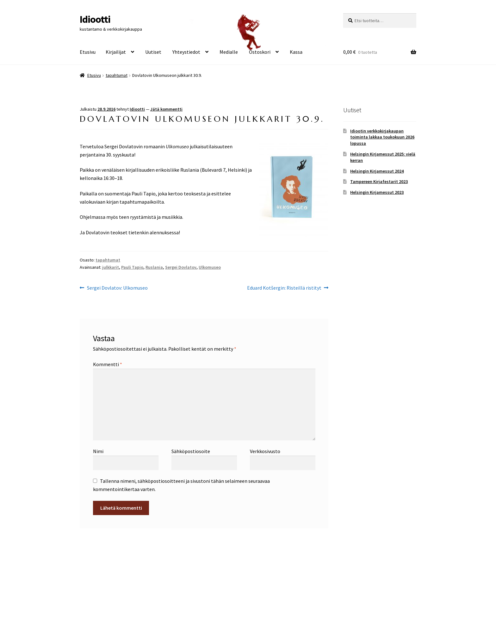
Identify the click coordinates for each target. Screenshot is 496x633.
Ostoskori (259, 52)
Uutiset (153, 52)
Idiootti (95, 19)
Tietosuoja (91, 596)
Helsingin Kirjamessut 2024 (377, 171)
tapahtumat (116, 75)
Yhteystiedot (186, 52)
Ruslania (154, 267)
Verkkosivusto (265, 451)
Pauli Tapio (132, 267)
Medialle (229, 52)
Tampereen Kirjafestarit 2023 (379, 181)
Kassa (296, 52)
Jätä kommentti (166, 109)
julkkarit (110, 267)
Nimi (98, 451)
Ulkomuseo (210, 267)
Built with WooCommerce (136, 596)
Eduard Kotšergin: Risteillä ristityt (284, 288)
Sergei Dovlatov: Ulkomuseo (117, 288)
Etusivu (88, 52)
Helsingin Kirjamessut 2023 (377, 192)
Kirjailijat (116, 52)
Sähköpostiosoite (190, 451)
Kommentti (107, 364)
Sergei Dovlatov (180, 267)
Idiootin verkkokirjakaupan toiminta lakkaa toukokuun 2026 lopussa (382, 137)
